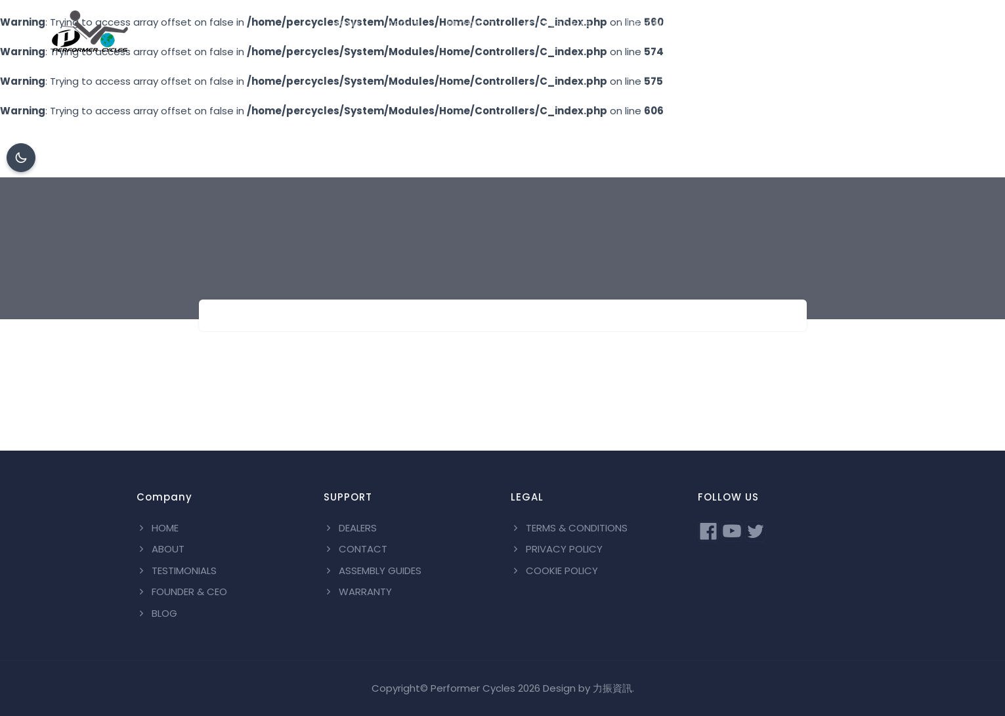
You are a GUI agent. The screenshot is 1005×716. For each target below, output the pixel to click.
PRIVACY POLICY (557, 549)
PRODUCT (471, 24)
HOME (346, 24)
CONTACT (855, 24)
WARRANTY (358, 591)
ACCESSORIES (557, 24)
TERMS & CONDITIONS (569, 528)
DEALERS (782, 24)
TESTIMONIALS (177, 570)
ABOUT (404, 24)
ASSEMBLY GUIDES (372, 570)
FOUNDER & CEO (182, 591)
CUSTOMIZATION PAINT (676, 24)
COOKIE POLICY (554, 570)
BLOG (920, 24)
